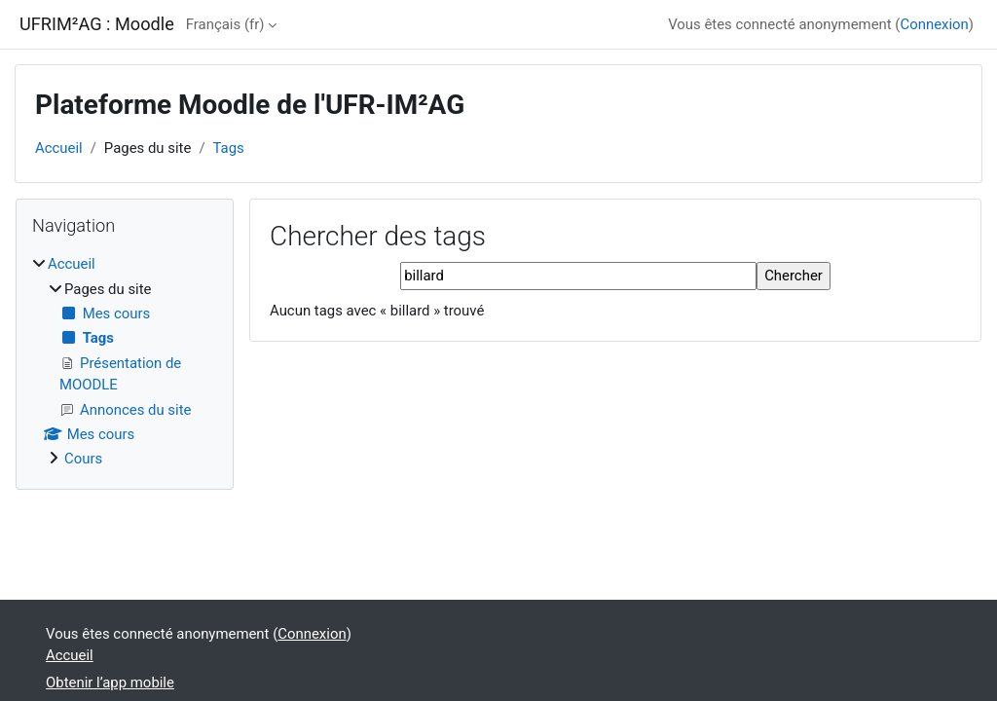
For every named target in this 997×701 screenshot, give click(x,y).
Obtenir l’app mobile (110, 682)
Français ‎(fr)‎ (225, 24)
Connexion (934, 24)
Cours (83, 458)
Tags (228, 148)
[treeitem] (124, 361)
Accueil (59, 148)
